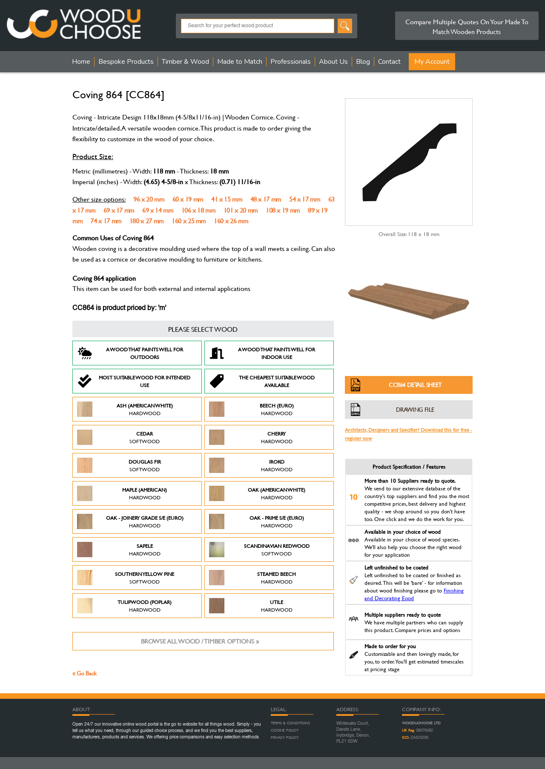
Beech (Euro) (251, 409)
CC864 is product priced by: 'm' (119, 308)
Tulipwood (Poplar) (124, 605)
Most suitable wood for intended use (133, 381)
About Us (333, 61)
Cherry (251, 437)
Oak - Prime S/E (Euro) (256, 521)
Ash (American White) (125, 409)
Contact (389, 61)
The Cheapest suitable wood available (262, 381)
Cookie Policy (284, 730)
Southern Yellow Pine (125, 577)
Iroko (251, 465)
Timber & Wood (185, 61)
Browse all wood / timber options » (200, 641)
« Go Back (84, 673)
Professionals (290, 61)
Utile (251, 605)
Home (81, 61)
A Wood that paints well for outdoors (130, 353)
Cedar (118, 437)
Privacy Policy (284, 738)
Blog (363, 61)
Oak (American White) (257, 493)
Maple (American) (122, 493)
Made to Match (239, 61)
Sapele (119, 549)
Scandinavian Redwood (259, 549)
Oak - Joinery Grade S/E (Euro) (130, 521)
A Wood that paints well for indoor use (262, 353)
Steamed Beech (252, 577)
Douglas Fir (119, 465)
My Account (432, 61)
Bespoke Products (126, 61)
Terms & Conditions (290, 723)
